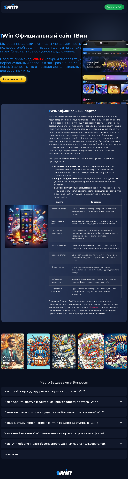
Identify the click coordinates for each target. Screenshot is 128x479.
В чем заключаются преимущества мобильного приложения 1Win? (54, 412)
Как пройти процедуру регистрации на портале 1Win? (44, 391)
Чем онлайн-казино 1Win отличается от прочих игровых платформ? (54, 433)
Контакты (11, 454)
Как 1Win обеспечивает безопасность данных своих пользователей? (55, 444)
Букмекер (94, 307)
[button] (64, 391)
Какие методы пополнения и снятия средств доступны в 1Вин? (51, 423)
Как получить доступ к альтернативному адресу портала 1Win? (51, 402)
